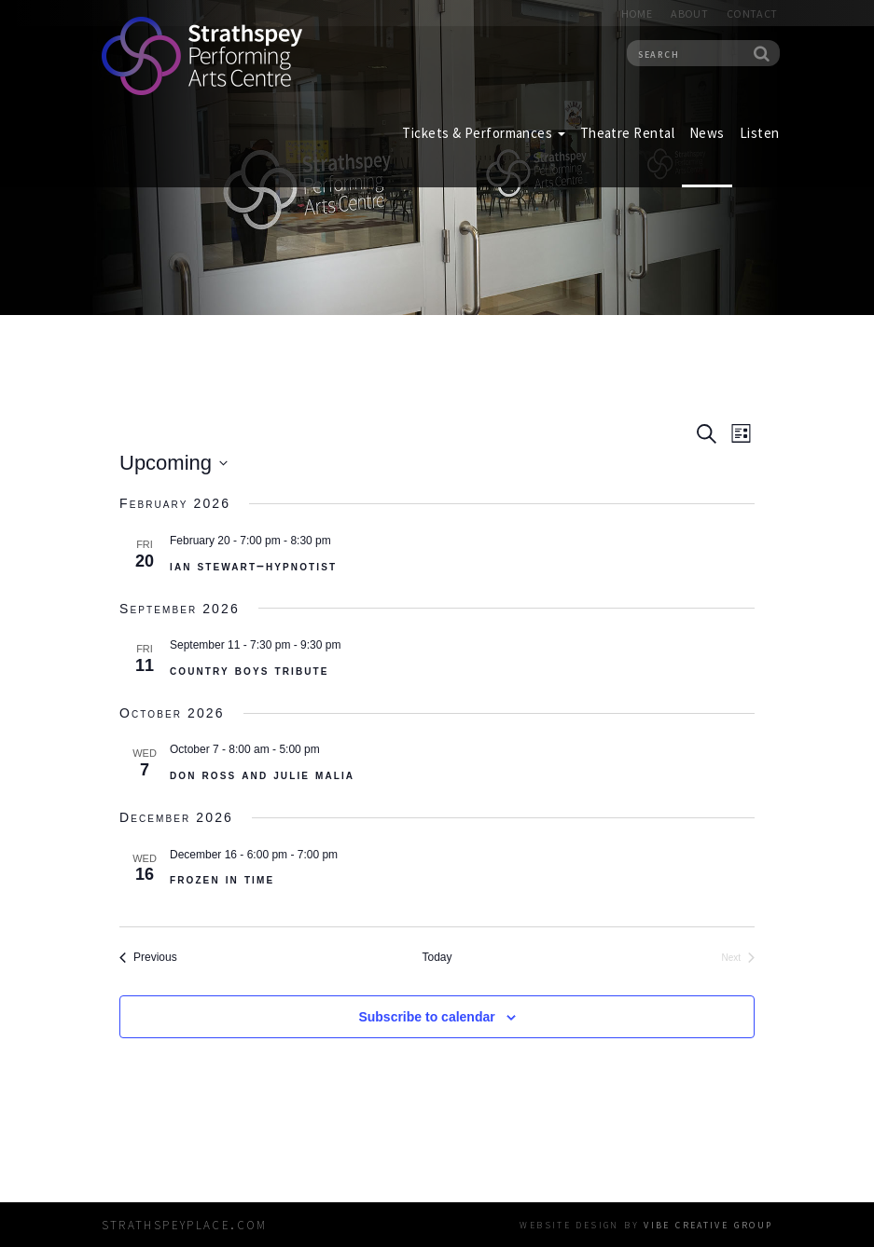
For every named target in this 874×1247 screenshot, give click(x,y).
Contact (752, 14)
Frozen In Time (222, 878)
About (689, 14)
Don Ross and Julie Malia (262, 774)
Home (636, 14)
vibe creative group (708, 1223)
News (707, 133)
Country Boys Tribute (249, 670)
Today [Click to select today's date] (436, 957)
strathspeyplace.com (185, 1223)
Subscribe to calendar (426, 1016)
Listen (760, 133)
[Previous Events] (148, 958)
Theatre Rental (627, 133)
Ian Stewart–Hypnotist (253, 565)
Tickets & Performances (483, 133)
